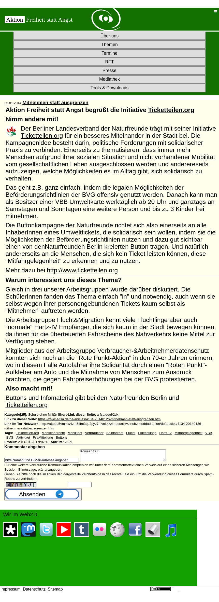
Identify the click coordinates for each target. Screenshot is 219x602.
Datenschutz (34, 591)
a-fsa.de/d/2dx (107, 414)
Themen (109, 44)
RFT (109, 61)
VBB (208, 433)
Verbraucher (94, 433)
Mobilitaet (75, 433)
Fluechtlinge (147, 433)
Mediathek (109, 79)
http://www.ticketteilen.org (82, 270)
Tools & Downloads (110, 87)
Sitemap (55, 591)
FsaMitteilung (43, 437)
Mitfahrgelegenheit (188, 433)
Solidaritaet (114, 433)
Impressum (11, 591)
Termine (109, 53)
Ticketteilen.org (171, 109)
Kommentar (128, 456)
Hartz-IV (165, 433)
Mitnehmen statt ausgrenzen (55, 102)
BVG (9, 437)
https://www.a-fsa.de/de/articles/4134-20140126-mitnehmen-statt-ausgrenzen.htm (99, 419)
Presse (109, 70)
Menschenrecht (53, 433)
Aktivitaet (23, 437)
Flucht (130, 433)
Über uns (109, 35)
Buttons (61, 437)
